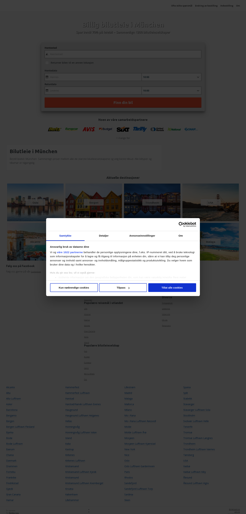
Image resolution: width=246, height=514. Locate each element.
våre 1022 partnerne (70, 252)
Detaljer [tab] (104, 235)
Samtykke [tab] (65, 235)
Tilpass (123, 287)
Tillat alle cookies (172, 287)
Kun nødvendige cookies (74, 287)
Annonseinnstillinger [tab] (142, 235)
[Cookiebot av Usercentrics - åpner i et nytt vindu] (181, 224)
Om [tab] (181, 235)
